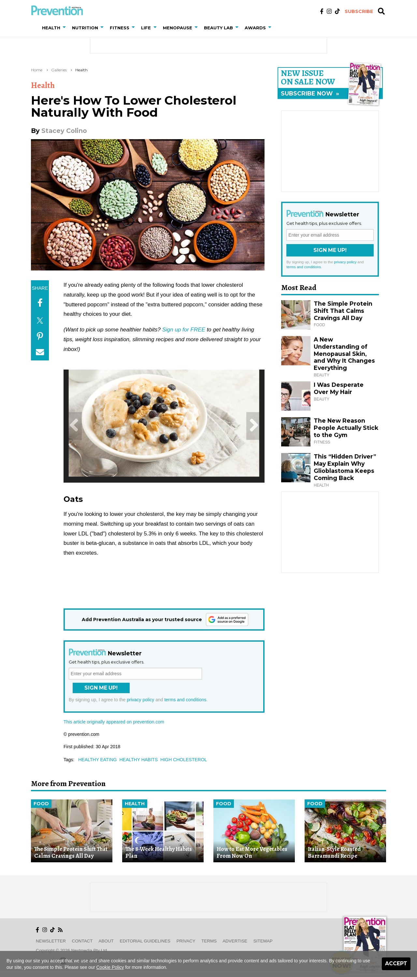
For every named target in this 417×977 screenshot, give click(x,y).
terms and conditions (185, 699)
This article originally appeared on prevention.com (114, 721)
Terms (209, 941)
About (106, 941)
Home (36, 69)
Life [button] (146, 27)
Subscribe (359, 11)
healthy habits (139, 759)
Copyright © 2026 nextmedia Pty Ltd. (72, 950)
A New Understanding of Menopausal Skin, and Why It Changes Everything (344, 354)
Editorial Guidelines (145, 941)
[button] (65, 28)
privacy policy (140, 699)
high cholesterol (183, 759)
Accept (396, 963)
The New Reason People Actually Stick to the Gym (346, 427)
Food (41, 804)
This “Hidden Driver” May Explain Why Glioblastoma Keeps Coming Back (345, 467)
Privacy (186, 941)
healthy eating (97, 759)
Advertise (235, 941)
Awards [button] (255, 27)
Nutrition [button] (85, 27)
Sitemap (263, 941)
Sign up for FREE (183, 330)
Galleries (59, 69)
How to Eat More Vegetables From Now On (252, 852)
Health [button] (51, 27)
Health (81, 69)
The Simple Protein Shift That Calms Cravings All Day (343, 310)
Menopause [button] (177, 27)
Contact (82, 941)
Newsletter (51, 941)
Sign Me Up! (101, 688)
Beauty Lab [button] (218, 27)
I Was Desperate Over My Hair (339, 388)
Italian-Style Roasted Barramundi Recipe (334, 852)
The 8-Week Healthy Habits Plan (158, 852)
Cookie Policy (110, 967)
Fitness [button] (119, 27)
